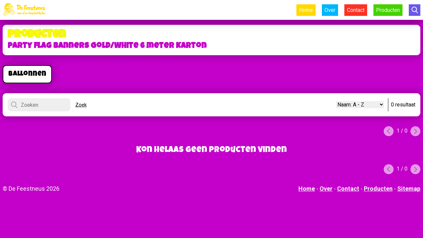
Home (306, 10)
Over (330, 10)
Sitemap (408, 188)
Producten (388, 10)
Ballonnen (27, 74)
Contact (356, 10)
